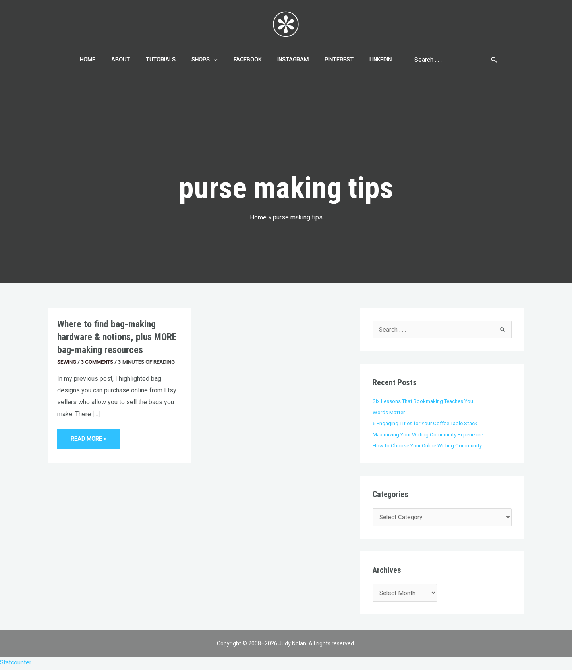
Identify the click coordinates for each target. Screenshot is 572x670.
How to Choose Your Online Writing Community (428, 445)
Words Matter (389, 412)
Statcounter (16, 664)
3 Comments (97, 362)
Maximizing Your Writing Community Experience (429, 434)
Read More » (89, 435)
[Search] (475, 59)
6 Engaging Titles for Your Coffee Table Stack (426, 423)
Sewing (66, 362)
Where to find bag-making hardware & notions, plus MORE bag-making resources (119, 336)
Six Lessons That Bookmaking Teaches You (423, 401)
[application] (216, 59)
